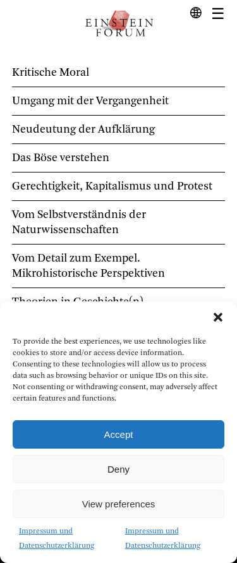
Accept (118, 434)
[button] (218, 317)
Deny (118, 469)
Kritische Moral (50, 72)
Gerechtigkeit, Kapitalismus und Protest (112, 186)
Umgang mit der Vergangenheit (90, 101)
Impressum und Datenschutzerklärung (56, 539)
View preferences (118, 504)
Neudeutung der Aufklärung (83, 129)
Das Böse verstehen (60, 158)
